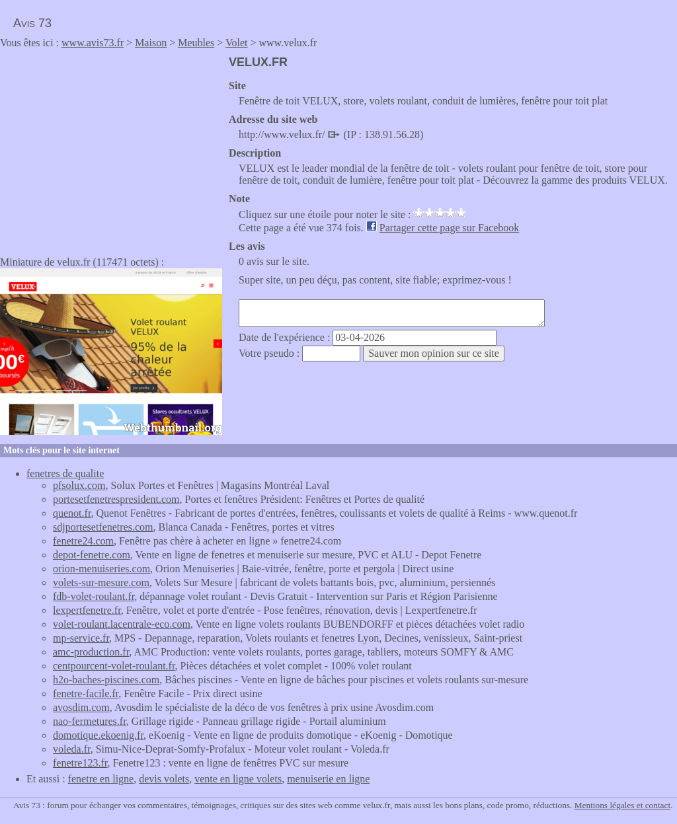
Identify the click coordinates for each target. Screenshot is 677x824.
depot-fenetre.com (91, 554)
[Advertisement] (111, 148)
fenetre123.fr (80, 762)
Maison (151, 42)
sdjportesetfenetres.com (103, 527)
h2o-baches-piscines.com (106, 679)
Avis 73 (32, 23)
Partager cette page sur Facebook (449, 227)
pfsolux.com (79, 485)
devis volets (164, 778)
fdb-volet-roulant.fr (93, 596)
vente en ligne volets (238, 778)
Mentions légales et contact (622, 805)
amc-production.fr (91, 651)
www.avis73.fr (92, 42)
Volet (236, 42)
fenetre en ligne (101, 778)
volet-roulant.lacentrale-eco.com (121, 624)
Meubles (196, 42)
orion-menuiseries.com (101, 568)
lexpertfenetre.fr (87, 610)
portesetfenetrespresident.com (116, 499)
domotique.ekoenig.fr (98, 735)
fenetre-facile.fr (85, 693)
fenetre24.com (83, 540)
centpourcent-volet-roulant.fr (114, 665)
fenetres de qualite (65, 473)
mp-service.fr (81, 638)
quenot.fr (72, 513)
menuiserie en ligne (328, 778)
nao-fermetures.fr (89, 721)
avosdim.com (81, 707)
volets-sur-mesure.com (101, 582)
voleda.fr (72, 749)
